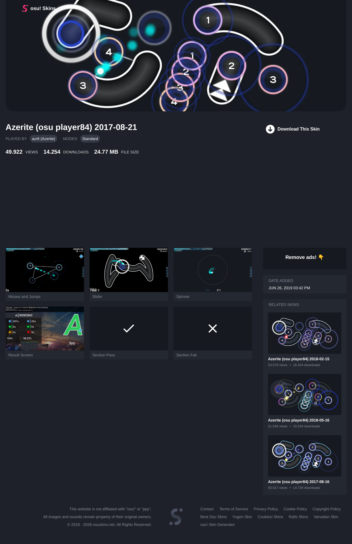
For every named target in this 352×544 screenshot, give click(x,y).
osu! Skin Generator (217, 524)
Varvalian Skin (326, 516)
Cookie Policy (295, 509)
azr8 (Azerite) (43, 138)
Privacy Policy (266, 509)
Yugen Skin (242, 516)
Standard (90, 138)
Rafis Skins (298, 516)
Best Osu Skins (213, 516)
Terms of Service (233, 509)
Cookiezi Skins (270, 516)
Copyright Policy (327, 509)
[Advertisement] (135, 207)
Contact (207, 509)
